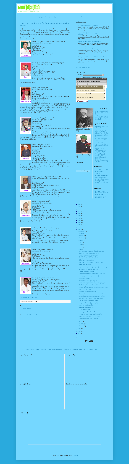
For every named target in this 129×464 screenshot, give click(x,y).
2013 (79, 222)
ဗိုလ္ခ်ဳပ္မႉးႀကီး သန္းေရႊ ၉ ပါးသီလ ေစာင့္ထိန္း (89, 253)
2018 (79, 213)
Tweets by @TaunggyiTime (83, 67)
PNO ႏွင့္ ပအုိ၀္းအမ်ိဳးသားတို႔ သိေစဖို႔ (88, 49)
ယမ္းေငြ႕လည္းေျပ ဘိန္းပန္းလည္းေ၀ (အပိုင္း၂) (92, 296)
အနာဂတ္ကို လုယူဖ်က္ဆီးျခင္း (100, 177)
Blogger (76, 455)
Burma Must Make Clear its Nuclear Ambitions (89, 41)
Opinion (32, 349)
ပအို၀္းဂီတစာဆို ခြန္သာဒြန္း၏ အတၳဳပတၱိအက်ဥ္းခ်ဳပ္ (88, 25)
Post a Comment (27, 308)
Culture (37, 349)
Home (45, 312)
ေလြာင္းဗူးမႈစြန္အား (99, 142)
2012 (79, 225)
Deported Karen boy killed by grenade (88, 318)
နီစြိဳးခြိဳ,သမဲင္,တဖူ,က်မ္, (100, 148)
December (82, 231)
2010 (79, 229)
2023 (79, 204)
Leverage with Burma (84, 309)
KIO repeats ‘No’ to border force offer (88, 269)
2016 (79, 215)
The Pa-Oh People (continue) (86, 271)
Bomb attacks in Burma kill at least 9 (88, 285)
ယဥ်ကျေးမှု (40, 17)
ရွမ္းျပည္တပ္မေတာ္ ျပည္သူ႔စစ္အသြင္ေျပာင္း (88, 255)
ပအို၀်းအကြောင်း (47, 17)
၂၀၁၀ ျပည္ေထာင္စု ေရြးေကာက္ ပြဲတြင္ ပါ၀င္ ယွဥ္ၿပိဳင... (91, 251)
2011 (79, 227)
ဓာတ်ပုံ (59, 17)
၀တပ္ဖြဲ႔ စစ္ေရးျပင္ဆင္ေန (84, 278)
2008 (79, 331)
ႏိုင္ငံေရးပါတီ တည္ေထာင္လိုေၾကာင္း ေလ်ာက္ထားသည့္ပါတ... (92, 282)
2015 (79, 218)
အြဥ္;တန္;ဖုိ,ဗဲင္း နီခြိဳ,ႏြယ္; (101, 133)
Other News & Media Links (86, 349)
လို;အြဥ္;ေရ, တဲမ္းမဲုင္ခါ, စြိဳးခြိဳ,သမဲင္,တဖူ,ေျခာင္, (101, 130)
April (80, 249)
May (80, 247)
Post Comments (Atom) (33, 315)
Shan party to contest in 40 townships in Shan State (92, 273)
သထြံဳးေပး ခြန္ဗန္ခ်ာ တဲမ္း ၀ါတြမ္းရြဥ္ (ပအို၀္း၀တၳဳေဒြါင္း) (101, 113)
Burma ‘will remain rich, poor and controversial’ (91, 294)
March (81, 321)
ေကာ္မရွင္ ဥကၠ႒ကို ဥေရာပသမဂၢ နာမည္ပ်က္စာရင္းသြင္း (90, 314)
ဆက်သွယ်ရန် (72, 17)
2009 (79, 329)
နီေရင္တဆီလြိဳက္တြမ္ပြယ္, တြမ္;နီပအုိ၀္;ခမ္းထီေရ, (101, 154)
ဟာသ (93, 17)
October (81, 235)
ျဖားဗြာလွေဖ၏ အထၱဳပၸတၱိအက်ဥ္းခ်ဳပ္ (87, 312)
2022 (79, 207)
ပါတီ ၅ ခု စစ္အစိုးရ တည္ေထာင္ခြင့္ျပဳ (86, 260)
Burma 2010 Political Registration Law (100, 196)
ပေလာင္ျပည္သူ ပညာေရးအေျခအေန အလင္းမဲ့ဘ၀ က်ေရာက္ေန (92, 276)
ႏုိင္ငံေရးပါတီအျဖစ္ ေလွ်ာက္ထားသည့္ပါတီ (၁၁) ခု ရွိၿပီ (90, 303)
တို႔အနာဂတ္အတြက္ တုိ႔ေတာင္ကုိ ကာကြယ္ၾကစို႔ (101, 180)
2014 (79, 220)
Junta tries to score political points (87, 291)
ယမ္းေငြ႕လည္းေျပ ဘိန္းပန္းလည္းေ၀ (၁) (90, 316)
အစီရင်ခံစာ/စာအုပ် (65, 17)
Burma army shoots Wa (85, 264)
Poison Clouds (99, 171)
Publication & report (57, 349)
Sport (96, 349)
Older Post (67, 312)
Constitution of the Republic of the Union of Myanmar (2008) (101, 193)
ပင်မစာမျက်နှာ (23, 17)
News (27, 349)
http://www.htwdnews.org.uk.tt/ (28, 297)
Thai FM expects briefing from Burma (88, 300)
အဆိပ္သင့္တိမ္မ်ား (98, 173)
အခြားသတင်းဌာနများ (80, 17)
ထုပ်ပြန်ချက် (54, 17)
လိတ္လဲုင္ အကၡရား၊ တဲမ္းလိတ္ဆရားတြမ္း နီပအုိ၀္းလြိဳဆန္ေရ (101, 145)
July (80, 242)
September (82, 238)
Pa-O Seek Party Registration (86, 307)
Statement (43, 349)
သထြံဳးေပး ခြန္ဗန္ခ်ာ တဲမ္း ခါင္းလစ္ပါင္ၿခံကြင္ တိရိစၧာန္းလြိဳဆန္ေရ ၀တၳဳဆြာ (101, 118)
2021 (79, 209)
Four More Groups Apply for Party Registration (91, 298)
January (81, 326)
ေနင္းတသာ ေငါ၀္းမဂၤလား (85, 289)
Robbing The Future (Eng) (102, 175)
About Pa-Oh (67, 349)
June (80, 244)
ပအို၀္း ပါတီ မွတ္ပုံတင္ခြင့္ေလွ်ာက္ (86, 305)
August (81, 240)
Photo (49, 349)
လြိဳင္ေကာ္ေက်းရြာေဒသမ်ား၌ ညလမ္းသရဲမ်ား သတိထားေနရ (93, 267)
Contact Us (75, 349)
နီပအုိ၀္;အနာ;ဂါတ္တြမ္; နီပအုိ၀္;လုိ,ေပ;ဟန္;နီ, (100, 151)
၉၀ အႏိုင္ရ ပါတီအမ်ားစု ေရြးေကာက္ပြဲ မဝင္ (88, 280)
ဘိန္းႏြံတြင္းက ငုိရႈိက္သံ (101, 169)
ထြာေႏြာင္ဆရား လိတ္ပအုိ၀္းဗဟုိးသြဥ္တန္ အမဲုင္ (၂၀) (101, 127)
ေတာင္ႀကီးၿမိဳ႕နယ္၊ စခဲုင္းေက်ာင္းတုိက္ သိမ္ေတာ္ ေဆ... (93, 287)
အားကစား (88, 17)
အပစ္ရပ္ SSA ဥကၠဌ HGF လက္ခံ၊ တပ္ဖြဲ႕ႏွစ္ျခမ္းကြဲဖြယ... (91, 262)
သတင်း (29, 17)
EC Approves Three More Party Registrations (90, 258)
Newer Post (24, 312)
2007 (79, 333)
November (82, 233)
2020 (79, 211)
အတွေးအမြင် (34, 17)
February (81, 323)
